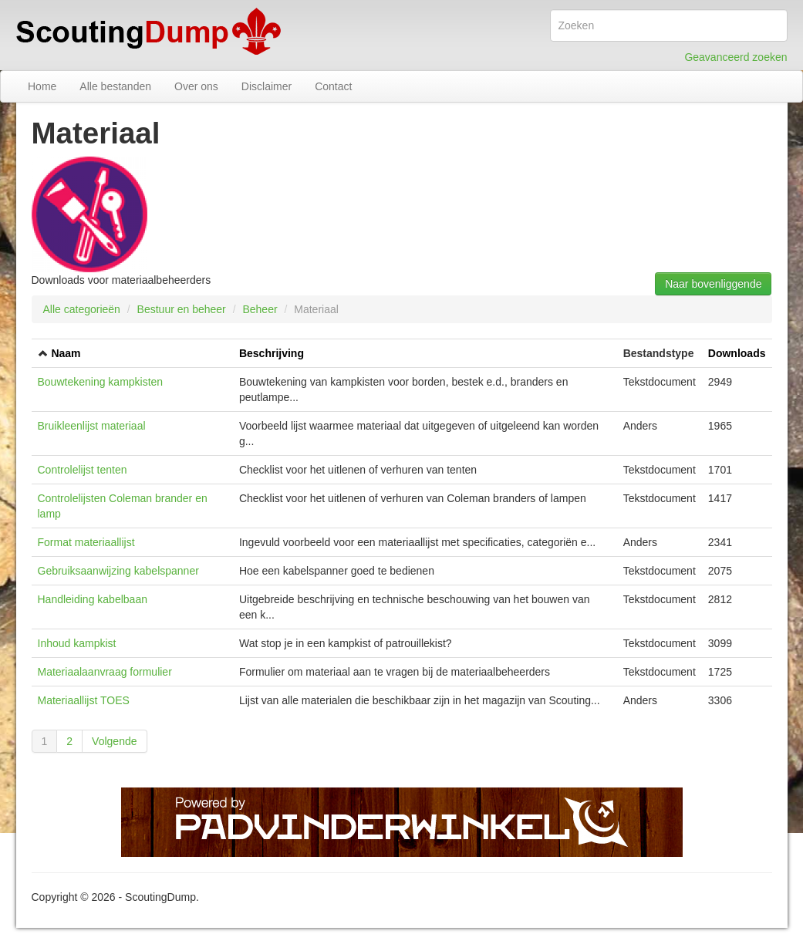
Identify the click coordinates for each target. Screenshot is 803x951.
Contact (333, 86)
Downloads (737, 353)
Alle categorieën (81, 309)
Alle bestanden (115, 86)
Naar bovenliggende (713, 284)
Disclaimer (266, 86)
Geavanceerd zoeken (735, 57)
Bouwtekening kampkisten (101, 382)
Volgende (114, 741)
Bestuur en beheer (181, 309)
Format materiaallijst (86, 542)
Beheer (259, 309)
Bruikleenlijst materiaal (92, 426)
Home (42, 86)
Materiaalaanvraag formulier (105, 672)
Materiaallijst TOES (84, 700)
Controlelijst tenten (82, 470)
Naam (65, 353)
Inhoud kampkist (77, 643)
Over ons (196, 86)
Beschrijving (271, 353)
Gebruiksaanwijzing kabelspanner (118, 571)
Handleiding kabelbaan (92, 599)
